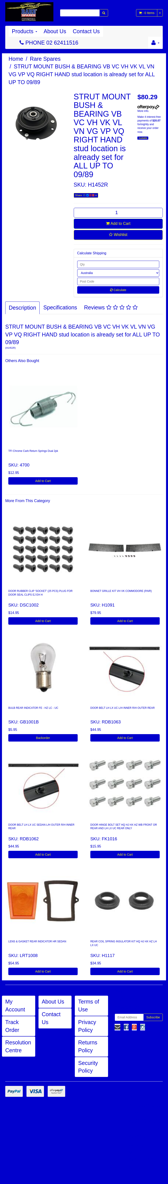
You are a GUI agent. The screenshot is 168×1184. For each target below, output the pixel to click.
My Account (15, 1005)
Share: (86, 195)
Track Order (12, 1026)
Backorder (43, 738)
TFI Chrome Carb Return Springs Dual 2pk (33, 450)
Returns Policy (87, 1046)
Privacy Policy (87, 1026)
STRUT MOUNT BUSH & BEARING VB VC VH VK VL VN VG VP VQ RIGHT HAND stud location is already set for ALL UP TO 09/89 (82, 74)
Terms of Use (88, 1005)
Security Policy (88, 1067)
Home (16, 59)
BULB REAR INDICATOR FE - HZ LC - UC (33, 707)
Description (22, 308)
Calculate (118, 290)
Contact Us (86, 31)
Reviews (110, 307)
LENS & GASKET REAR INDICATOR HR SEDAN (37, 941)
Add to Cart (118, 223)
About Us (55, 31)
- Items (146, 13)
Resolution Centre (18, 1046)
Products (24, 31)
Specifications (60, 307)
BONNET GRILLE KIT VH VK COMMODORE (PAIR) (121, 591)
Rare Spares (45, 59)
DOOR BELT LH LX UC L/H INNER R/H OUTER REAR (122, 707)
